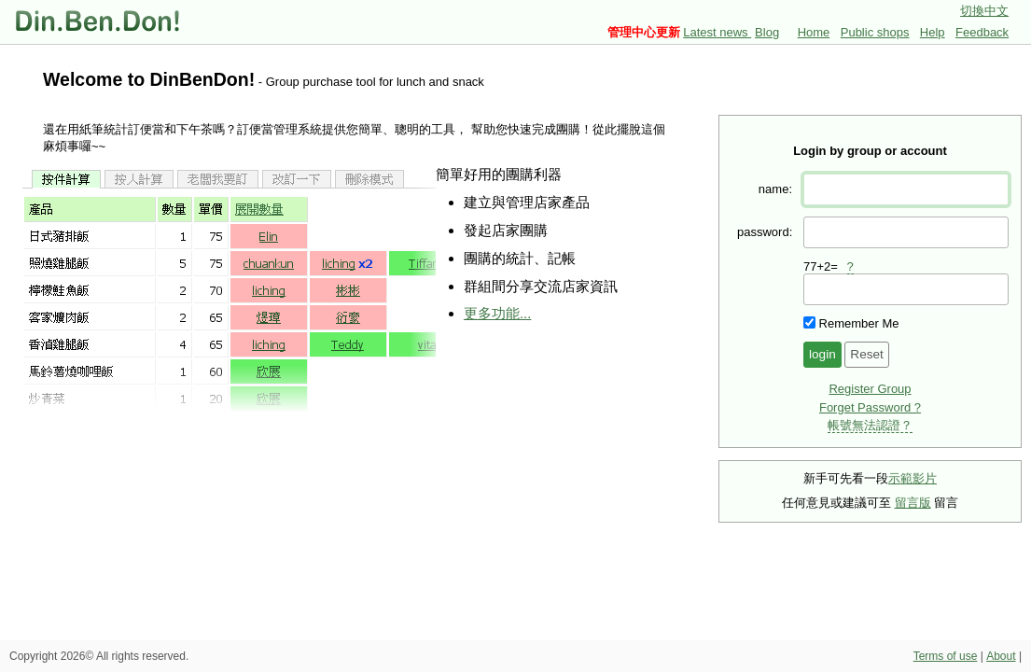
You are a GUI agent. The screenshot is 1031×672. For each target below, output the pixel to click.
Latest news (717, 32)
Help (932, 32)
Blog (767, 32)
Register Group (870, 389)
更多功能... (497, 313)
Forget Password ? (870, 407)
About (1000, 656)
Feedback (982, 32)
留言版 (913, 503)
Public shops (875, 32)
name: (775, 189)
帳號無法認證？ (870, 425)
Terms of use (945, 656)
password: (764, 232)
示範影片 (912, 478)
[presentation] (906, 289)
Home (814, 32)
